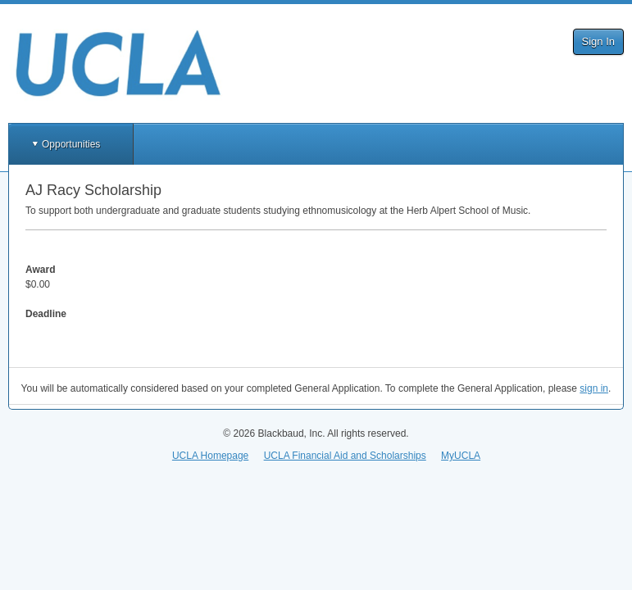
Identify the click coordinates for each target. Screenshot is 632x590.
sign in (594, 388)
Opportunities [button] (71, 144)
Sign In (598, 41)
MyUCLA (460, 455)
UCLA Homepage (210, 455)
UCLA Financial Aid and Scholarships (345, 455)
